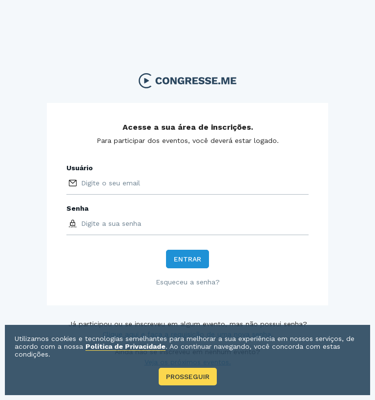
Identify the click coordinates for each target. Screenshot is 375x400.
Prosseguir (187, 376)
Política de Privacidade (125, 346)
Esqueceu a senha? (188, 282)
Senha (77, 208)
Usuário (79, 168)
